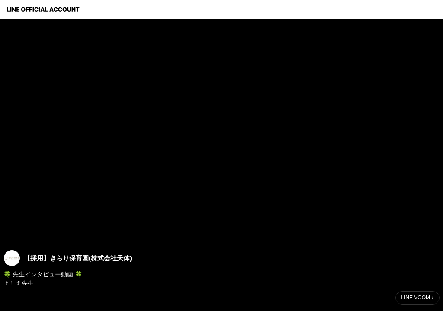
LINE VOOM (415, 298)
